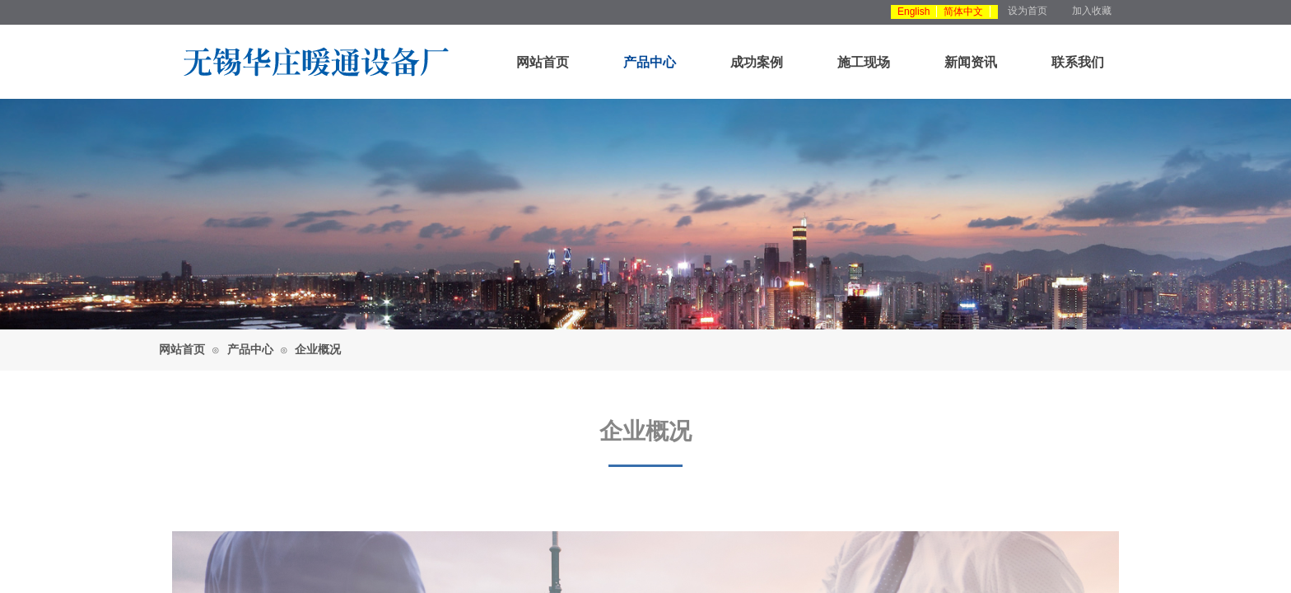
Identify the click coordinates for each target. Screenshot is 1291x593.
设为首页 (1027, 10)
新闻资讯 (970, 62)
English (913, 11)
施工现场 (863, 62)
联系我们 (1077, 62)
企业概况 (318, 349)
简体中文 (963, 11)
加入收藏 (1092, 10)
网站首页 (542, 62)
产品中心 (649, 62)
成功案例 (756, 62)
